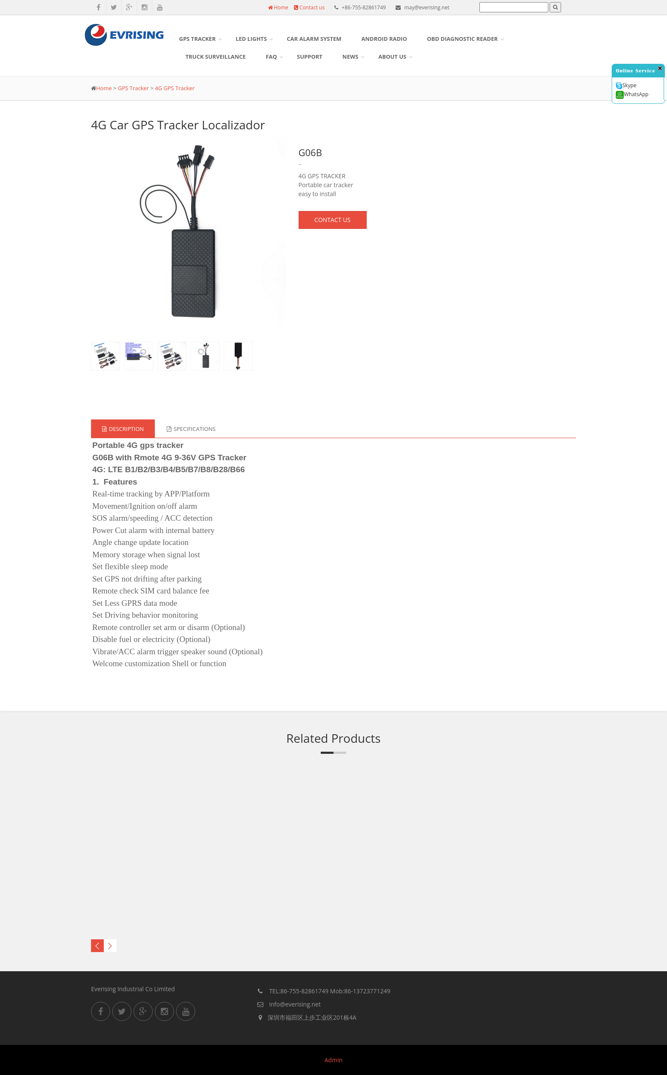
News (350, 56)
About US (392, 56)
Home (278, 7)
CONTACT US (332, 220)
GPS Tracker (197, 39)
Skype (626, 85)
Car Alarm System (314, 39)
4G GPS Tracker (174, 88)
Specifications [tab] (191, 429)
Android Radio (384, 39)
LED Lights (251, 39)
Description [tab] (123, 429)
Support (309, 56)
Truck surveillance (215, 56)
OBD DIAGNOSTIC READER (462, 39)
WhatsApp (632, 95)
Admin (334, 1060)
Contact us (309, 7)
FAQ (271, 56)
